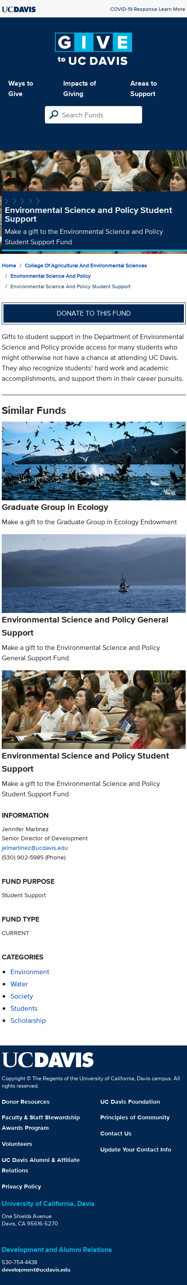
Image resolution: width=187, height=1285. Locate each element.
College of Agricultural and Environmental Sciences (86, 265)
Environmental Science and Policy (50, 276)
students (23, 1008)
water (19, 984)
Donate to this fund (94, 313)
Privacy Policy (21, 1186)
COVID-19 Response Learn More (147, 9)
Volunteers (17, 1143)
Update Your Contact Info (135, 1149)
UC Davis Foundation (130, 1101)
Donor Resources (26, 1101)
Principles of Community (135, 1117)
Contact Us (116, 1133)
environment (29, 972)
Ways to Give (20, 88)
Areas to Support (143, 88)
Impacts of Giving (79, 88)
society (21, 996)
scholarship (28, 1020)
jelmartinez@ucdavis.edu (35, 847)
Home (9, 265)
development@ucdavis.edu (36, 1269)
